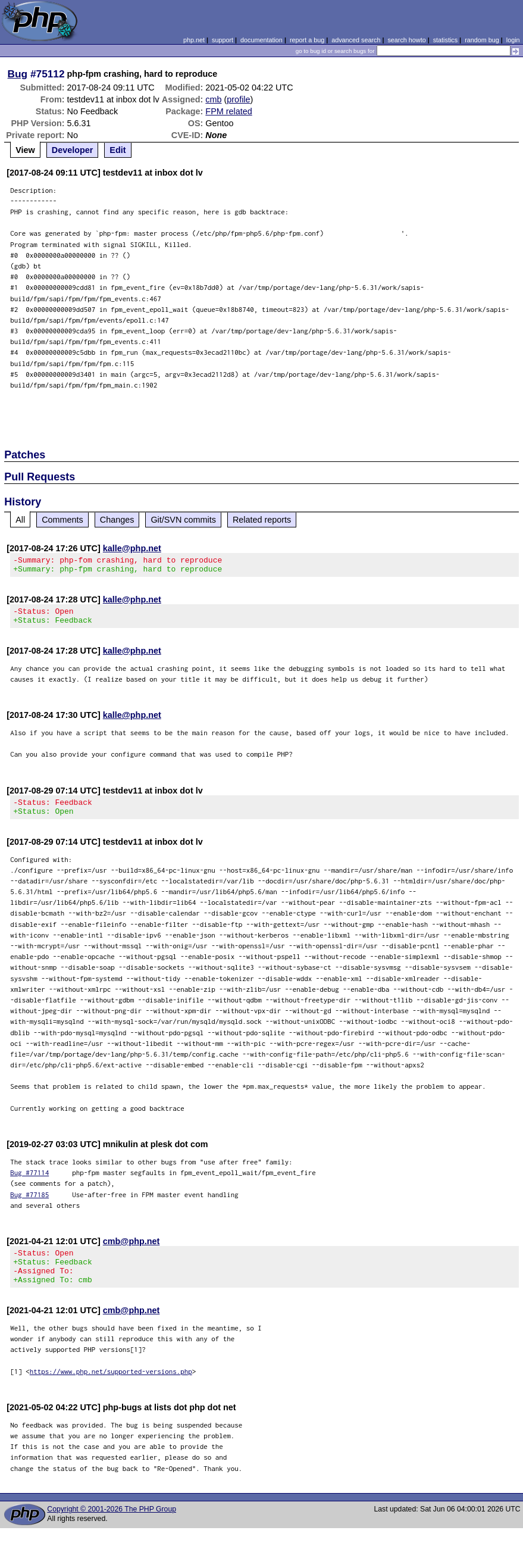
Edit (117, 150)
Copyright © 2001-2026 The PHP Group (111, 1527)
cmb (213, 99)
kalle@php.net (132, 548)
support (222, 39)
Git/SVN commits (183, 519)
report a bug (307, 39)
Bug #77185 (29, 1205)
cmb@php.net (131, 1252)
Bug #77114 (29, 1183)
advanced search (355, 39)
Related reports (262, 519)
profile (238, 99)
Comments (62, 519)
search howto (406, 39)
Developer (72, 150)
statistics (445, 39)
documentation (261, 39)
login (513, 39)
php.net (194, 39)
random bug (482, 39)
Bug (18, 74)
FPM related (228, 111)
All (20, 519)
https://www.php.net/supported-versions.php (111, 1389)
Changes (117, 519)
